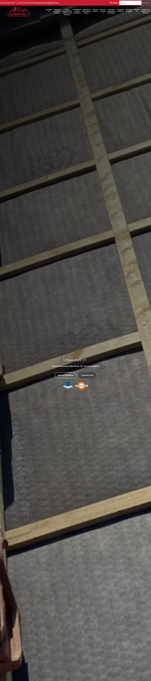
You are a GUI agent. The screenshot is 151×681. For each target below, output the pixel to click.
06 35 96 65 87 (25, 2)
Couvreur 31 (49, 10)
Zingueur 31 (137, 10)
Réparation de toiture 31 (129, 11)
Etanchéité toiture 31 (120, 10)
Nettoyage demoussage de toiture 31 (111, 11)
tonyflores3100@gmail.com (47, 2)
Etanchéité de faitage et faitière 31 (57, 11)
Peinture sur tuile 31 (102, 11)
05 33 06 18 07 (9, 2)
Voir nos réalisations (66, 375)
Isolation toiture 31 (95, 10)
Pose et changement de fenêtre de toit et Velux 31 (67, 12)
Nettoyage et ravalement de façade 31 (86, 11)
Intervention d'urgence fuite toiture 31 (145, 11)
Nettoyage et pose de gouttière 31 (77, 11)
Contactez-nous (87, 375)
